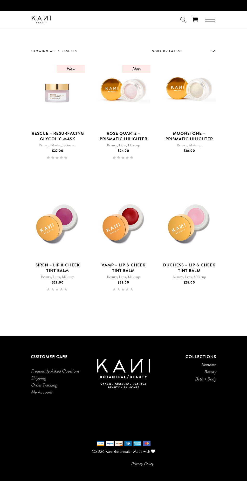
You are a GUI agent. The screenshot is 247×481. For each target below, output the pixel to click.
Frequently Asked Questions (55, 371)
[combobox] (182, 51)
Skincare (69, 145)
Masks (56, 145)
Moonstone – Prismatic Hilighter (189, 136)
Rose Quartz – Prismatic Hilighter (123, 136)
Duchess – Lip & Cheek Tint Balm (189, 267)
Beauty (44, 145)
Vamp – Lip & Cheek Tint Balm (123, 267)
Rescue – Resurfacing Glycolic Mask (58, 136)
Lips (122, 145)
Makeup (134, 145)
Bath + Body (205, 379)
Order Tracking (44, 385)
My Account (41, 392)
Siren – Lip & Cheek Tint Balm (57, 267)
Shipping (38, 378)
